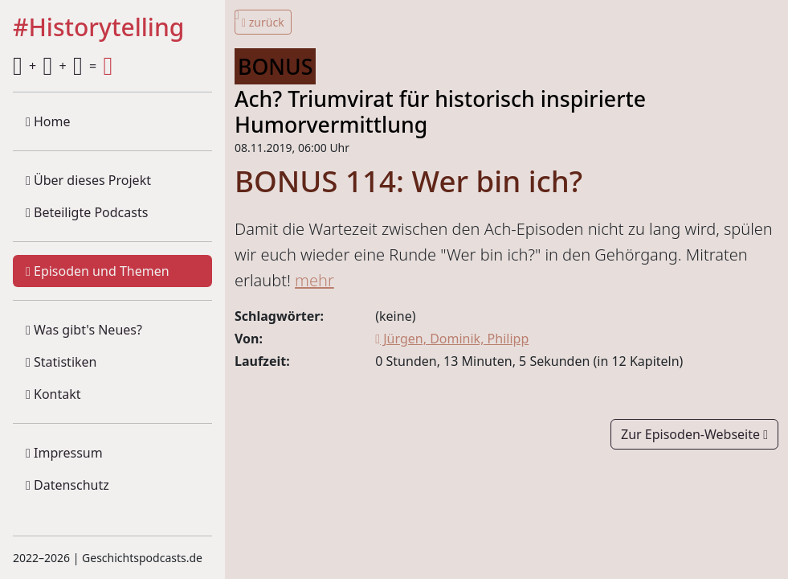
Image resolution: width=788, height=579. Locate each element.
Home (48, 121)
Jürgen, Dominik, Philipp (452, 338)
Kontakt (53, 394)
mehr (314, 280)
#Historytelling (98, 28)
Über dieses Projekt (88, 180)
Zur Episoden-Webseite (694, 434)
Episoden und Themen (97, 271)
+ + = (62, 66)
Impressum (64, 453)
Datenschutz (67, 485)
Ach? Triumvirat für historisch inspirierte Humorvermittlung (440, 111)
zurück (263, 22)
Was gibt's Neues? (84, 330)
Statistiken (61, 362)
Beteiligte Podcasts (87, 212)
